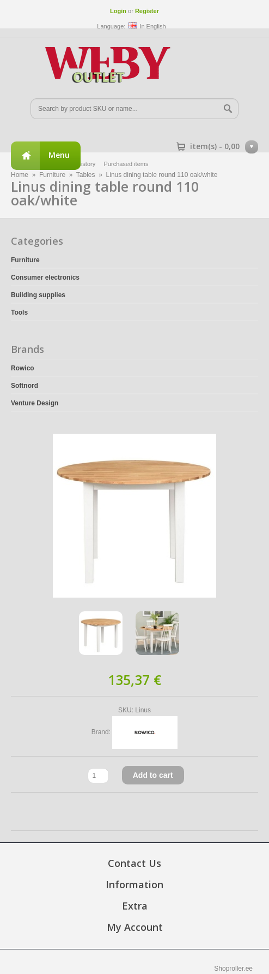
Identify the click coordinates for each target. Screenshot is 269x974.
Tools (19, 312)
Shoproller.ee (233, 968)
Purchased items (126, 164)
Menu (59, 155)
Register (147, 11)
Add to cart (153, 775)
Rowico (22, 368)
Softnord (24, 385)
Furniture (25, 260)
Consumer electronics (45, 277)
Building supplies (38, 295)
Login (118, 11)
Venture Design (34, 403)
